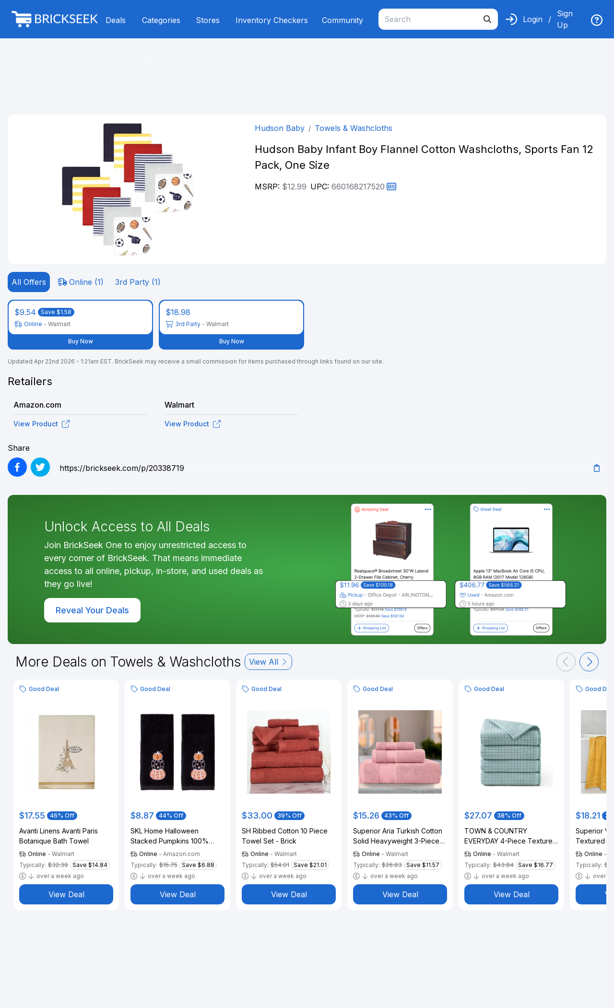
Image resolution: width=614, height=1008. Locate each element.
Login (533, 19)
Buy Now (80, 341)
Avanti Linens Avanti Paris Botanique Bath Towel (58, 836)
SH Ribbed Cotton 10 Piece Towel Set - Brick (285, 836)
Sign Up (565, 19)
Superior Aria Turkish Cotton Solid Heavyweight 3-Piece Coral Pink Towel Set (397, 836)
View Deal (66, 894)
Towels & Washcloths (353, 128)
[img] (596, 20)
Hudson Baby (280, 128)
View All (268, 662)
